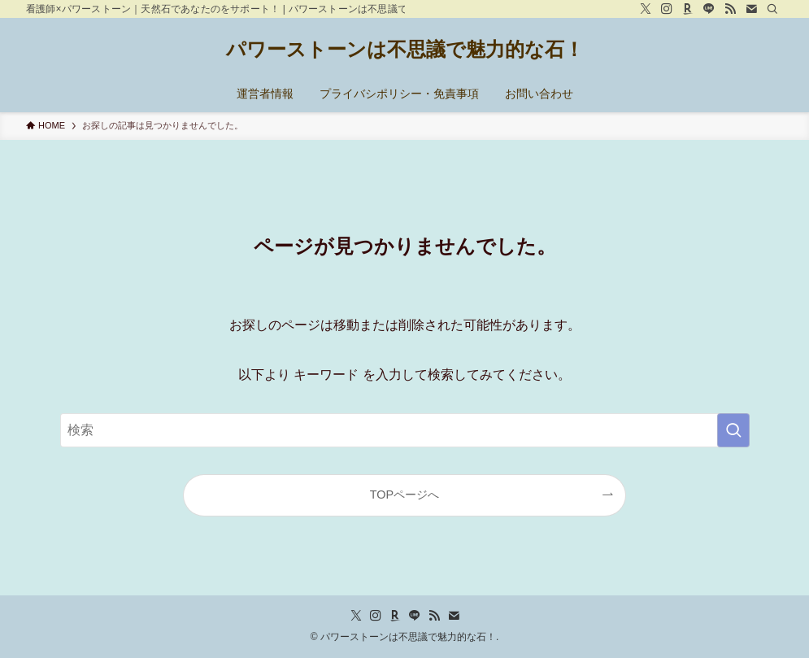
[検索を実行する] (733, 430)
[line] (709, 9)
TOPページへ (404, 494)
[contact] (751, 9)
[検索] (772, 9)
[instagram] (666, 9)
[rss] (730, 9)
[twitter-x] (645, 9)
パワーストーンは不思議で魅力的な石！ (405, 49)
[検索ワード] (405, 430)
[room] (687, 9)
